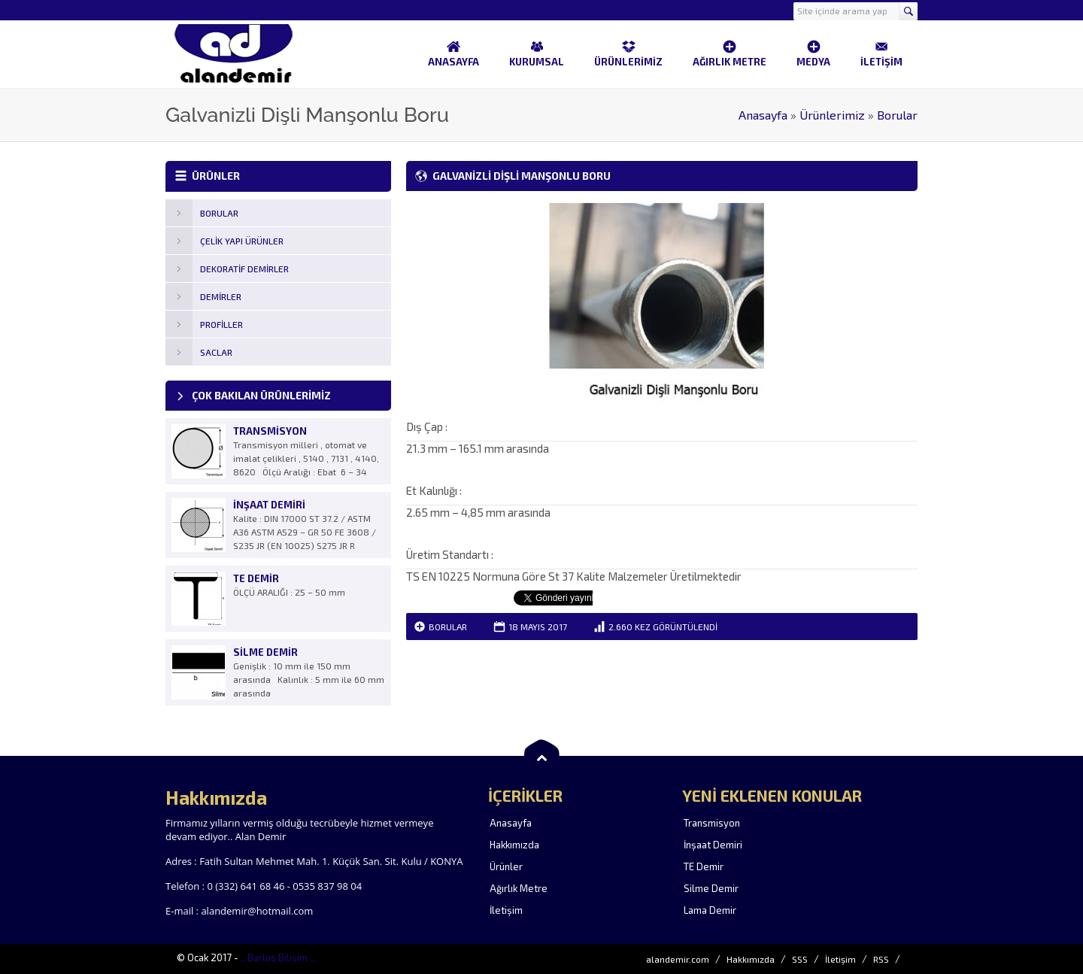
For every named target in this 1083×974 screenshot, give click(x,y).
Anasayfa (763, 115)
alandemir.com (677, 959)
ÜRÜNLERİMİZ (628, 53)
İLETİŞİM (881, 53)
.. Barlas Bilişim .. (277, 957)
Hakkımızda (514, 845)
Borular (897, 115)
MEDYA (813, 53)
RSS (881, 959)
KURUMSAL (536, 53)
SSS (800, 959)
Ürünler (506, 866)
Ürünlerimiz (832, 115)
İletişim (506, 910)
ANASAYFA (453, 53)
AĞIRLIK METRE (729, 53)
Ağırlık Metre (519, 888)
